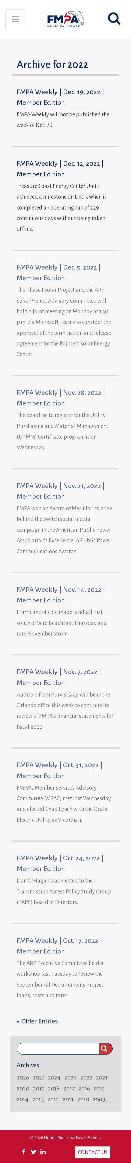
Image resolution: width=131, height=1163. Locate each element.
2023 (70, 1077)
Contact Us (93, 1152)
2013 (38, 1099)
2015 (99, 1088)
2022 (86, 1077)
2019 (39, 1088)
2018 (54, 1088)
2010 (83, 1099)
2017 (69, 1088)
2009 (99, 1099)
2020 (23, 1088)
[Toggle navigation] (15, 19)
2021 (102, 1077)
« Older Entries (37, 1021)
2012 (53, 1099)
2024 (54, 1077)
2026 (23, 1077)
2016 (84, 1088)
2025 (39, 1077)
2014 (23, 1099)
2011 (68, 1099)
